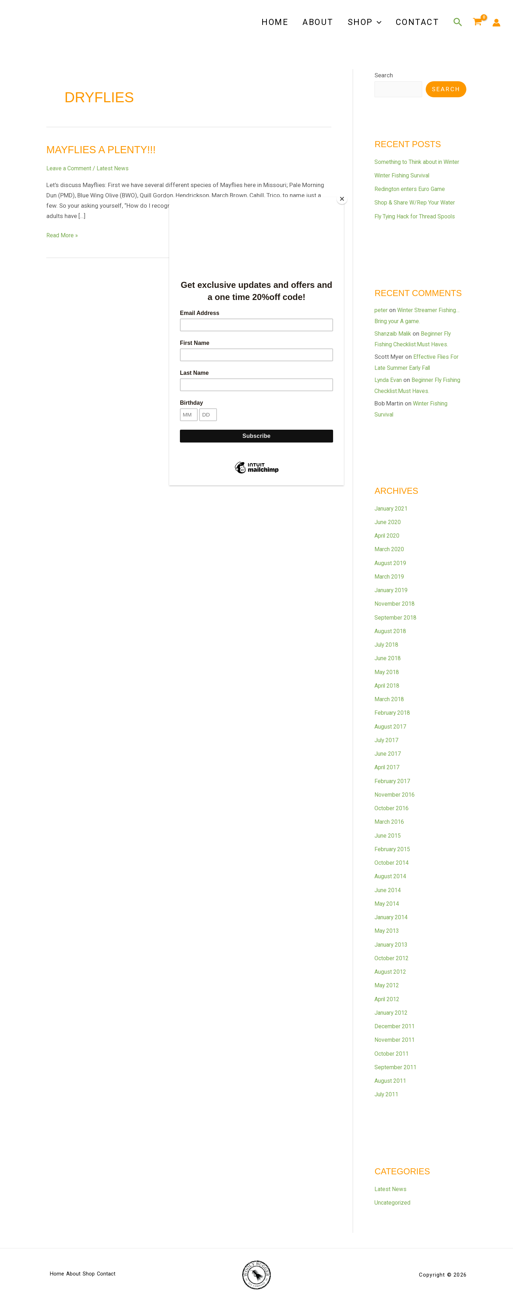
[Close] (342, 198)
